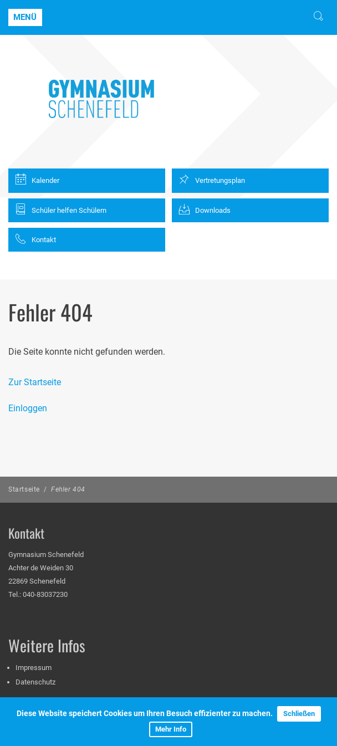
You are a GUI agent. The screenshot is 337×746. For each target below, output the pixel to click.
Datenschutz (35, 682)
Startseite (24, 489)
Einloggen (27, 408)
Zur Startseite (34, 382)
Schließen (299, 713)
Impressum (34, 667)
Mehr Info (170, 729)
